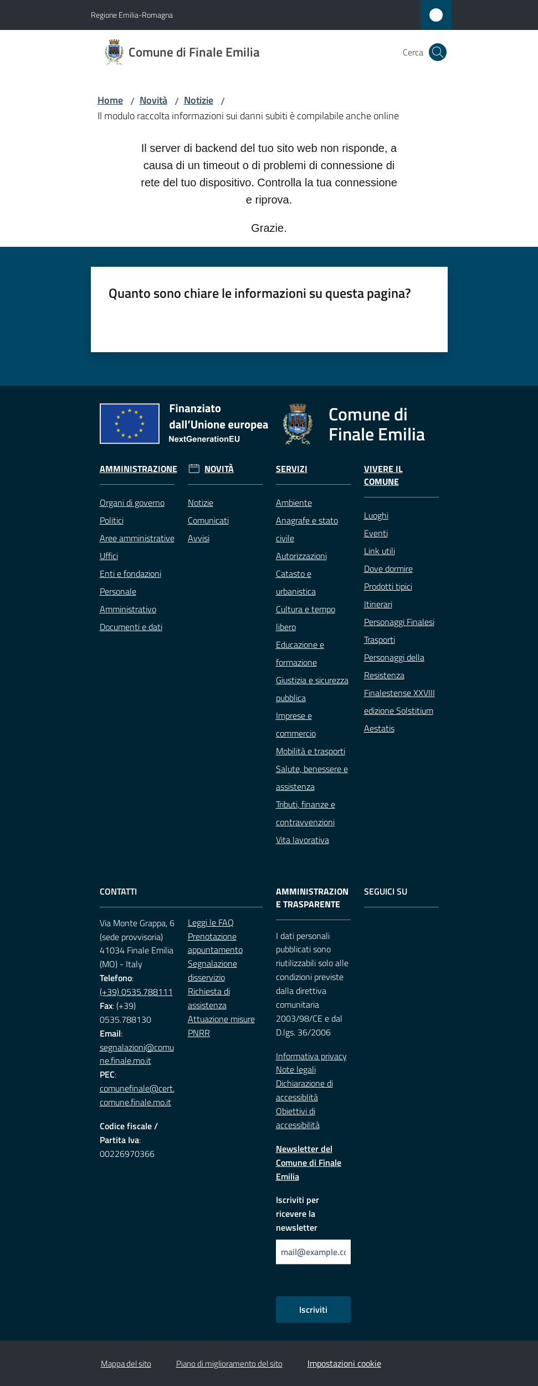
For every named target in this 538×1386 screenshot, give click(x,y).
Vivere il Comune (383, 475)
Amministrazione (138, 469)
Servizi (292, 469)
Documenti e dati (131, 626)
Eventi (376, 533)
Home (110, 100)
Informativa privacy (311, 1056)
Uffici (109, 555)
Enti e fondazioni (130, 573)
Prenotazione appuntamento (215, 943)
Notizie (198, 100)
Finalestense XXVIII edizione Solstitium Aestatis (399, 710)
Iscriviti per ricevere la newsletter (297, 1213)
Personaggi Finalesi (399, 621)
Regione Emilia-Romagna (132, 15)
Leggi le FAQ (211, 922)
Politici (112, 520)
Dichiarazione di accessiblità (304, 1090)
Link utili (379, 550)
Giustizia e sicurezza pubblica (312, 688)
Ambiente (294, 502)
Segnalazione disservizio (212, 970)
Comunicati (208, 520)
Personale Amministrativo (128, 600)
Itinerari (378, 604)
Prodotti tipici (388, 586)
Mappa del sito (126, 1363)
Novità (153, 100)
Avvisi (198, 538)
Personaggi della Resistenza (394, 666)
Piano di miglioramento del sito (229, 1363)
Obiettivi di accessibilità (298, 1117)
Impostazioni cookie (344, 1363)
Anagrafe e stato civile (307, 529)
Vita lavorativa (302, 839)
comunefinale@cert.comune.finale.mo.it (137, 1095)
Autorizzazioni (301, 555)
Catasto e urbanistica (296, 582)
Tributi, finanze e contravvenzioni (305, 813)
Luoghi (376, 515)
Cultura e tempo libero (305, 617)
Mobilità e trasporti (310, 751)
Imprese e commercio (296, 724)
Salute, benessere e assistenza (312, 777)
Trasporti (379, 639)
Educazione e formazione (300, 653)
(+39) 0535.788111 (136, 991)
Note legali (296, 1069)
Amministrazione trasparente (312, 898)
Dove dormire (388, 568)
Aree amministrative (137, 538)
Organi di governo (132, 502)
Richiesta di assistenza (209, 998)
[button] (438, 52)
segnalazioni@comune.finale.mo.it (137, 1054)
